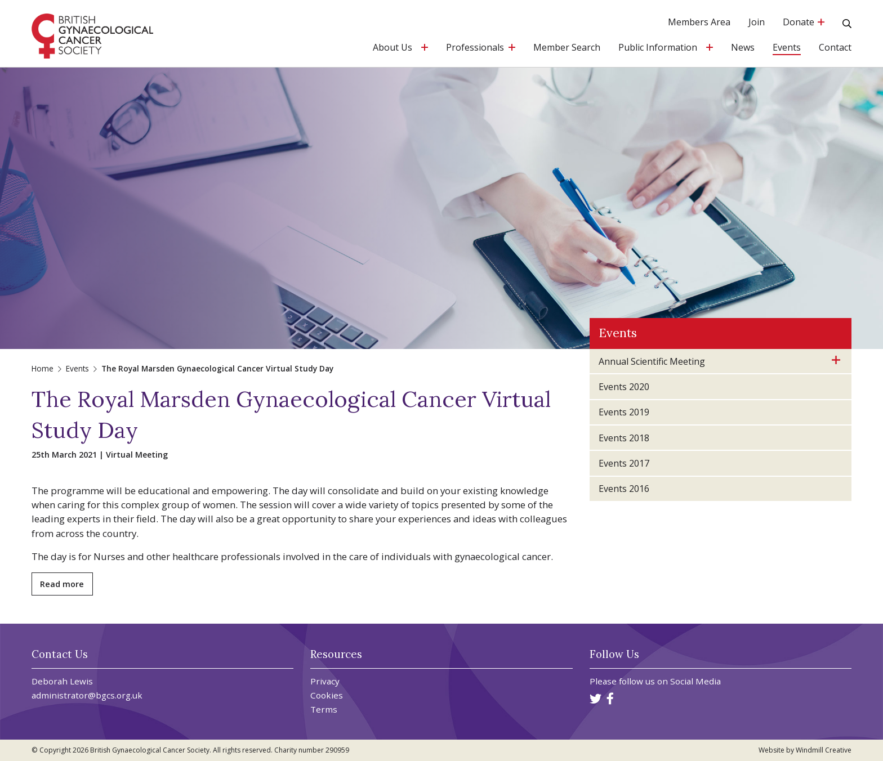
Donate (803, 22)
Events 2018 (624, 438)
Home (42, 368)
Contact (835, 48)
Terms (323, 709)
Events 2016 (624, 488)
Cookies (326, 695)
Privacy (325, 681)
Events (787, 48)
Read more (62, 584)
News (743, 48)
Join (756, 22)
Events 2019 (624, 412)
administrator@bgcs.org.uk (87, 695)
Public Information (657, 48)
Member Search (566, 48)
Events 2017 (624, 463)
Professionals (475, 48)
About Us (392, 48)
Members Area (699, 22)
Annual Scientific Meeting (652, 361)
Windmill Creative (823, 750)
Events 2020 (624, 386)
